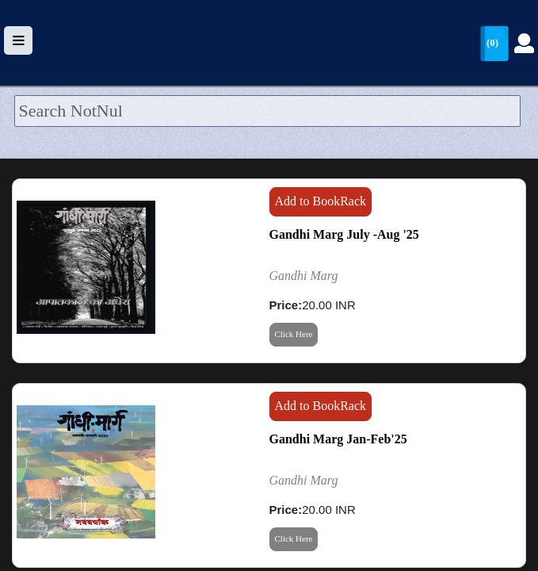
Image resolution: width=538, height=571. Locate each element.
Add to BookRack (321, 201)
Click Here (294, 334)
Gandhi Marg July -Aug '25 (344, 234)
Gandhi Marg (303, 275)
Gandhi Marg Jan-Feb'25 (338, 439)
